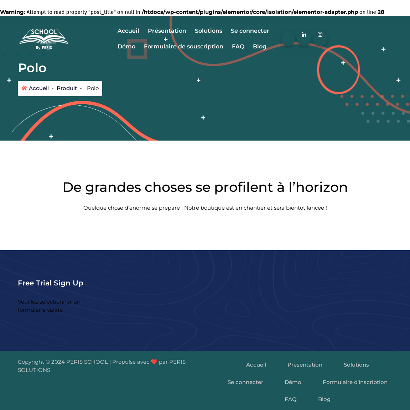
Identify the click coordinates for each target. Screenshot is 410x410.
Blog (259, 46)
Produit (66, 88)
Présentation (167, 30)
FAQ (238, 46)
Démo (126, 46)
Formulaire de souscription (183, 46)
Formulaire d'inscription (355, 382)
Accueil (128, 30)
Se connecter (250, 30)
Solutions (208, 30)
